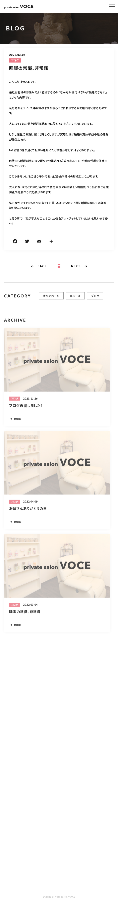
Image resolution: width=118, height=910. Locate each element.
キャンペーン (51, 298)
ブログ (15, 60)
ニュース (75, 298)
